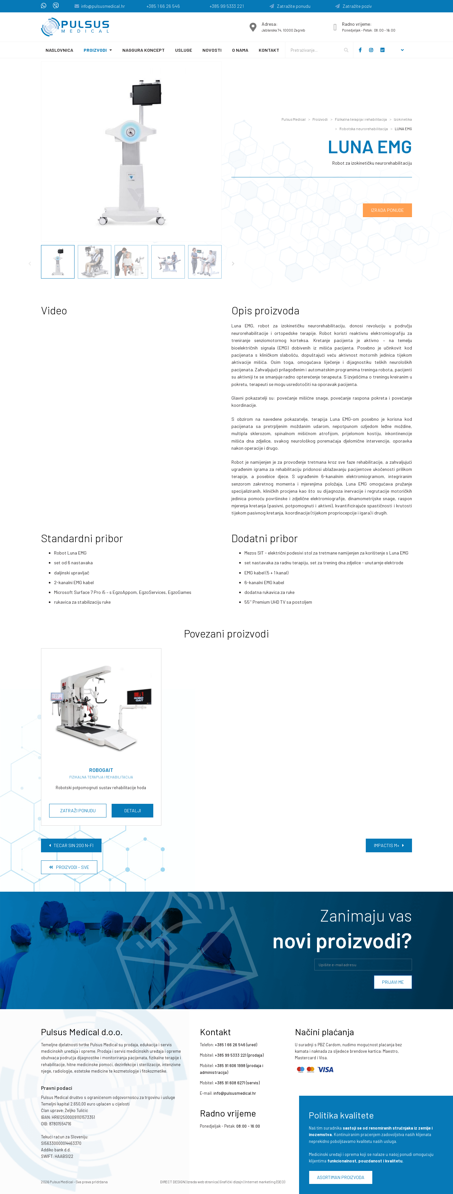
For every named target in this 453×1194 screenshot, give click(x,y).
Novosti (212, 50)
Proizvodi (95, 50)
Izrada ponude (387, 210)
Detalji (132, 810)
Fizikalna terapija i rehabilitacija (361, 119)
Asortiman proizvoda (340, 1177)
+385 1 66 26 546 (163, 6)
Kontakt (269, 50)
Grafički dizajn (231, 1182)
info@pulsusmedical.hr (103, 6)
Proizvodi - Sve (69, 867)
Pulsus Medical (293, 119)
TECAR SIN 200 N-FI (71, 845)
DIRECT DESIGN (172, 1182)
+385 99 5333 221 (227, 6)
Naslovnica (59, 50)
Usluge (183, 50)
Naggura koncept (143, 50)
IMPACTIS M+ (389, 845)
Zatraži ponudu (78, 810)
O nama (240, 50)
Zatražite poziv (353, 6)
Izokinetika (403, 119)
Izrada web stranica (202, 1182)
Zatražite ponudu (289, 6)
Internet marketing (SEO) (265, 1182)
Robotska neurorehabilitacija (363, 129)
